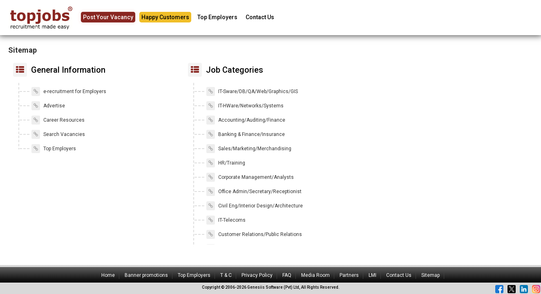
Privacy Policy (257, 275)
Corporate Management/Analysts (250, 177)
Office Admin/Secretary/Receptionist (254, 191)
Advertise (48, 106)
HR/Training (225, 163)
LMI (372, 275)
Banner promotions (146, 275)
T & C (226, 275)
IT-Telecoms (226, 220)
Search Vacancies (58, 134)
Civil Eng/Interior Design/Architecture (254, 206)
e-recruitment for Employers (68, 91)
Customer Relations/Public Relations (254, 234)
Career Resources (58, 120)
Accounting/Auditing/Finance (245, 120)
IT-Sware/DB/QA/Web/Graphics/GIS (252, 91)
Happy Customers (165, 17)
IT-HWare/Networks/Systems (245, 106)
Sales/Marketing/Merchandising (248, 148)
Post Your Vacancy (108, 17)
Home (108, 275)
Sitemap (430, 275)
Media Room (315, 275)
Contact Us (260, 17)
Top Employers (217, 17)
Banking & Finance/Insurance (245, 134)
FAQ (286, 275)
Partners (349, 275)
